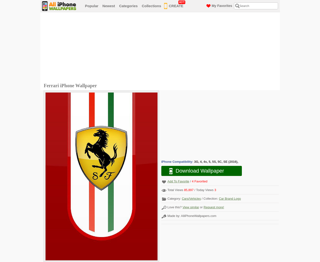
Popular (92, 6)
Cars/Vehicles (191, 198)
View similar (190, 207)
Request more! (214, 207)
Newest (108, 6)
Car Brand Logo (230, 198)
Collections (151, 6)
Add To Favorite (178, 181)
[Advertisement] (161, 48)
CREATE (174, 5)
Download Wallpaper (194, 171)
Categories (128, 6)
